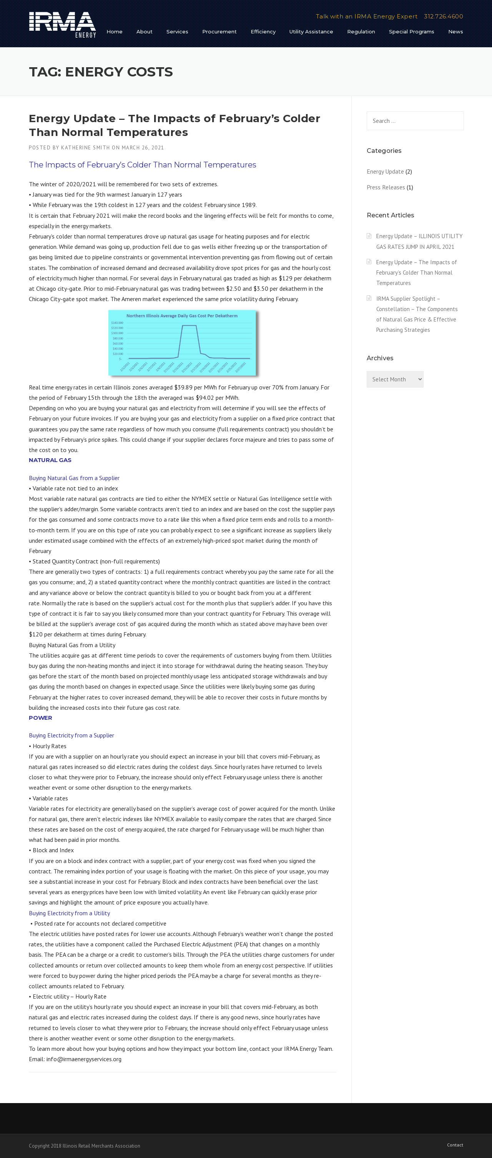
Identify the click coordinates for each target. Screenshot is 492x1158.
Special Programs (411, 31)
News (455, 31)
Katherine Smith (85, 147)
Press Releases (386, 187)
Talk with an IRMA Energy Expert (367, 16)
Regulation (361, 31)
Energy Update (385, 171)
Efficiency (263, 31)
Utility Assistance (311, 31)
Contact (455, 1145)
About (144, 31)
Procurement (219, 31)
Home (114, 31)
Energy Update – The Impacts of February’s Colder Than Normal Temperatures (416, 272)
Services (177, 31)
